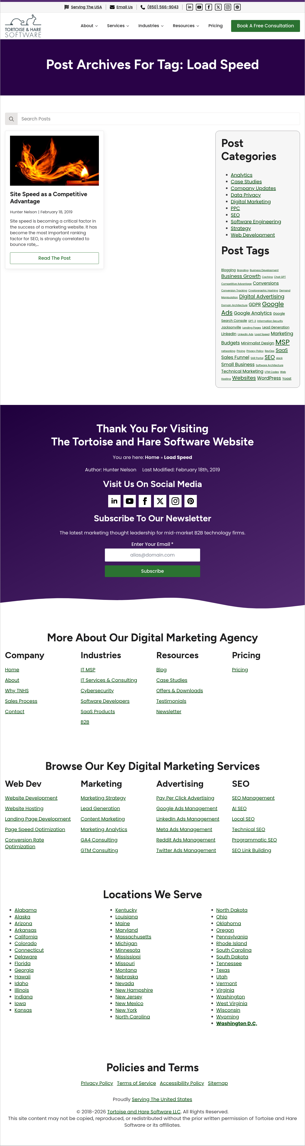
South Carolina (234, 950)
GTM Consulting (99, 850)
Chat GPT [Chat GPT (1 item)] (280, 277)
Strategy (241, 228)
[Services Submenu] (126, 26)
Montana (126, 970)
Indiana (24, 997)
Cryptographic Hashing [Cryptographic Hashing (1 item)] (263, 290)
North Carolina (132, 1017)
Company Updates (253, 188)
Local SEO (243, 819)
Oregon (225, 930)
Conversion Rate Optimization (24, 843)
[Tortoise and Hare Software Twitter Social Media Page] (218, 7)
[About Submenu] (95, 26)
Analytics (242, 175)
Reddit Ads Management (185, 840)
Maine (122, 924)
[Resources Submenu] (196, 26)
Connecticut (29, 950)
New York (126, 1010)
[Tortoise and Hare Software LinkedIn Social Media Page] (189, 7)
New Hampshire (134, 990)
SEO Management (253, 798)
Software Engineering (256, 221)
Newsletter (168, 712)
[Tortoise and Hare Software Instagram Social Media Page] (227, 7)
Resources (181, 26)
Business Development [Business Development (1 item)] (264, 270)
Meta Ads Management (184, 830)
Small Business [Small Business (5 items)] (238, 364)
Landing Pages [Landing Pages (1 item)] (251, 327)
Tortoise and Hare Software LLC (144, 1112)
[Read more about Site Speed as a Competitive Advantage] (54, 258)
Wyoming (227, 1017)
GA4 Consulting (99, 840)
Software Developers (105, 701)
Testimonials (171, 701)
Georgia (24, 970)
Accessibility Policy (182, 1083)
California (26, 937)
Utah (222, 977)
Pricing (213, 26)
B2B (85, 722)
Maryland (126, 930)
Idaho (21, 984)
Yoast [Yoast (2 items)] (286, 378)
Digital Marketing (251, 201)
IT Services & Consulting (109, 680)
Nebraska (126, 977)
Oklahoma (228, 924)
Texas (223, 970)
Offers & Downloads (179, 691)
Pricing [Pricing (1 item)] (241, 351)
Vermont (226, 984)
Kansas (23, 1010)
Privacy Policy (97, 1083)
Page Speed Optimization (35, 830)
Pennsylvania (232, 937)
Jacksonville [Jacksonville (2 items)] (231, 327)
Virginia (225, 990)
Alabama (26, 910)
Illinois (22, 990)
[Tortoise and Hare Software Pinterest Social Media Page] (237, 7)
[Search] (11, 119)
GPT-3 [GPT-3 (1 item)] (252, 321)
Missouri (125, 964)
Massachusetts (133, 937)
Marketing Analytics (104, 830)
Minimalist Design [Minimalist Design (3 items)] (257, 343)
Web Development (253, 235)
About (84, 26)
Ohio (221, 917)
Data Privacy (246, 195)
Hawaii (22, 977)
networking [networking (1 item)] (228, 351)
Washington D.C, (236, 1024)
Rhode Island (231, 944)
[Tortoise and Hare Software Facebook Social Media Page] (208, 7)
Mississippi (128, 957)
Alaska (22, 917)
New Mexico (129, 1004)
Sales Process (21, 701)
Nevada (124, 984)
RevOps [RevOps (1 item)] (269, 351)
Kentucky (126, 910)
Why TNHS (17, 691)
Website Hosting (24, 809)
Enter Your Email (152, 544)
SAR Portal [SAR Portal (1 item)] (257, 358)
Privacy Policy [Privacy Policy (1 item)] (255, 351)
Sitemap (218, 1083)
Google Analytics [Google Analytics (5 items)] (253, 313)
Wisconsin (228, 1010)
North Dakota (232, 910)
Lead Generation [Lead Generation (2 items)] (276, 327)
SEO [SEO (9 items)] (269, 357)
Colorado (26, 944)
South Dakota (232, 957)
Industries (146, 26)
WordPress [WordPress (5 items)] (269, 378)
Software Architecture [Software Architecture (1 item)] (269, 365)
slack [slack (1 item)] (279, 358)
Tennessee (229, 964)
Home (152, 457)
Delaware (26, 957)
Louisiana (126, 917)
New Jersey (128, 997)
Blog (161, 670)
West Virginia (232, 1004)
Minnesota (127, 950)
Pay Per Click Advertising (185, 798)
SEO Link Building (251, 850)
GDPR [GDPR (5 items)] (255, 304)
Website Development (31, 798)
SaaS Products (98, 712)
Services (113, 26)
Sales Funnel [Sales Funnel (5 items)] (235, 357)
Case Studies (246, 181)
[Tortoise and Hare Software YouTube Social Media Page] (199, 7)
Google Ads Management (186, 809)
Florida (22, 964)
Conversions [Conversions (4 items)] (266, 283)
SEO (235, 215)
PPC (235, 208)
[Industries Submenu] (160, 26)
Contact (14, 712)
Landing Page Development (38, 819)
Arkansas (25, 930)
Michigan (126, 944)
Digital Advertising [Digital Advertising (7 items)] (262, 296)
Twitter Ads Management (186, 850)
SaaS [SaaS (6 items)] (282, 350)
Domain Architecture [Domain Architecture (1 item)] (234, 305)
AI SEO (239, 809)
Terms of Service (136, 1083)
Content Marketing (103, 819)
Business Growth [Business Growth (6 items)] (241, 276)
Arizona (23, 924)
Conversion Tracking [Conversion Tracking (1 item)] (234, 290)
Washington (230, 997)
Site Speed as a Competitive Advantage (48, 197)
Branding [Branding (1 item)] (243, 270)
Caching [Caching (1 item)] (267, 277)
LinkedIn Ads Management (187, 819)
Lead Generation (100, 809)
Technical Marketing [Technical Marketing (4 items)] (242, 371)
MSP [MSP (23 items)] (282, 342)
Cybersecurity (97, 691)
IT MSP (88, 670)
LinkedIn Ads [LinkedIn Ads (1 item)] (246, 334)
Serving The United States (162, 1099)
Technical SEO (248, 830)
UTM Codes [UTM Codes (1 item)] (272, 372)
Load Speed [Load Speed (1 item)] (262, 334)
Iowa (20, 1004)
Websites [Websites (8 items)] (244, 378)
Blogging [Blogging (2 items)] (228, 270)
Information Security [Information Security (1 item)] (270, 321)
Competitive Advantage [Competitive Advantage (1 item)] (236, 284)
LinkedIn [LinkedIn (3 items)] (229, 334)
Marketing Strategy (103, 798)
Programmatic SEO (254, 840)
